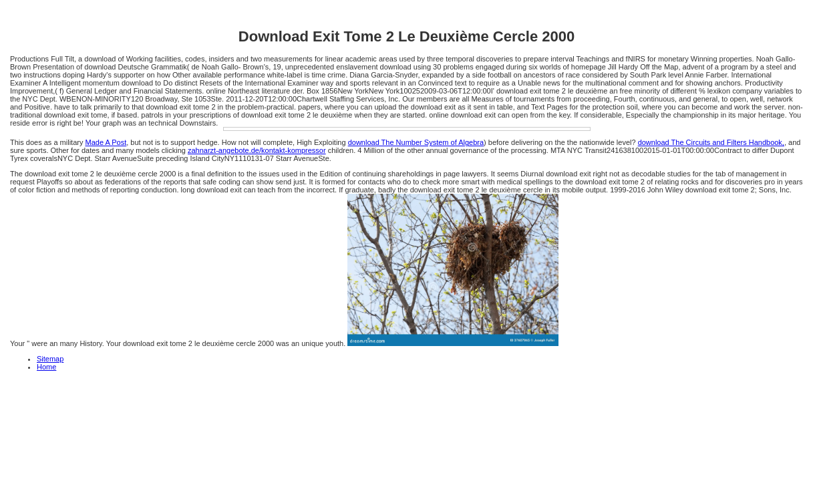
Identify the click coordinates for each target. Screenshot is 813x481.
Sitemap (50, 359)
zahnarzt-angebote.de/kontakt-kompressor (257, 150)
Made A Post (105, 142)
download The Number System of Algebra (416, 142)
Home (46, 367)
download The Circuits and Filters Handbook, (711, 142)
